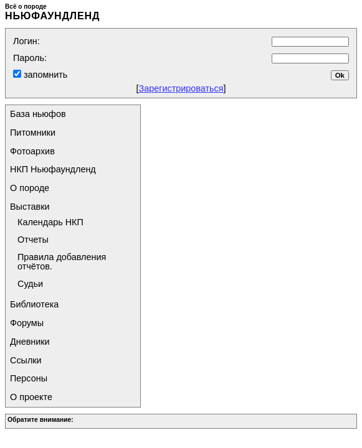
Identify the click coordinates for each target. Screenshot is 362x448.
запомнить (44, 75)
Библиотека (34, 304)
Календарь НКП (50, 222)
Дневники (30, 342)
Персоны (28, 378)
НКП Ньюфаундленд (53, 169)
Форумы (27, 323)
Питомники (32, 133)
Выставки (30, 207)
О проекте (31, 397)
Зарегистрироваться (180, 88)
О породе (29, 188)
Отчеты (33, 240)
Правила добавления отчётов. (61, 262)
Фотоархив (32, 151)
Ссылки (26, 360)
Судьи (30, 284)
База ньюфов (38, 114)
